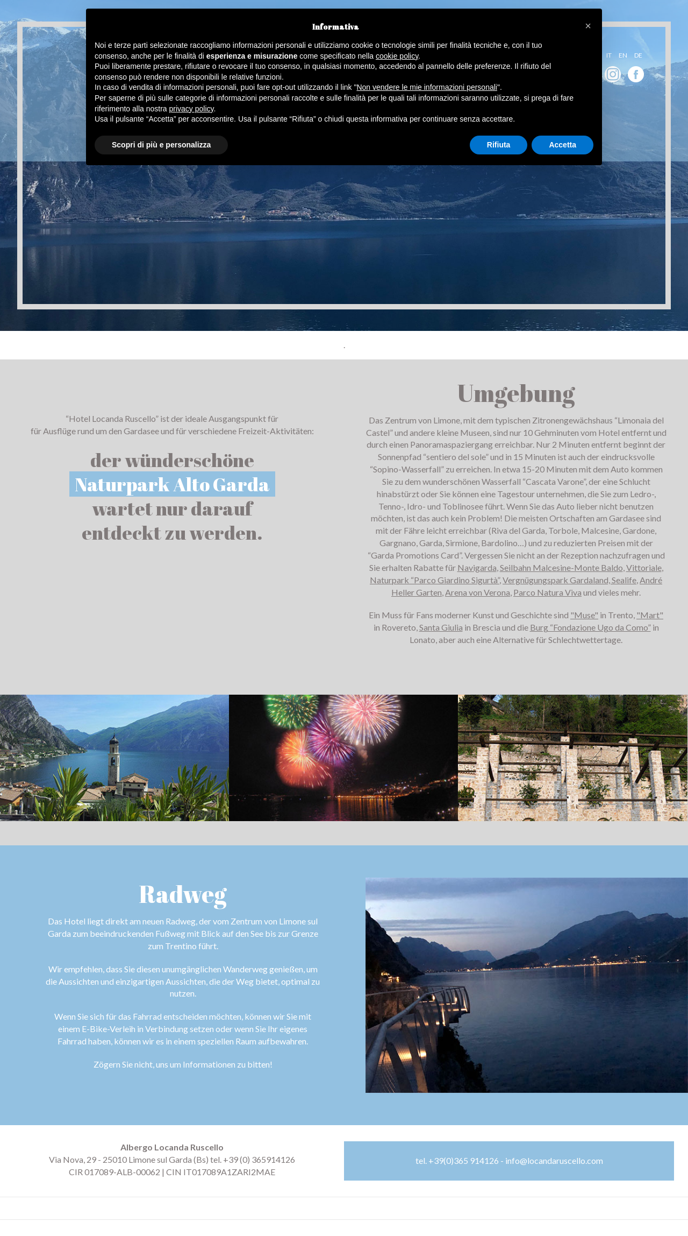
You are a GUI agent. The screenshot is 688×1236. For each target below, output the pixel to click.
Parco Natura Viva (547, 592)
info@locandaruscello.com (554, 1160)
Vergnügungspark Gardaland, (557, 580)
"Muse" (584, 615)
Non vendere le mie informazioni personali (426, 87)
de (638, 55)
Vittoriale (644, 567)
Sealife (624, 580)
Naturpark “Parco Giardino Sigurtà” (434, 580)
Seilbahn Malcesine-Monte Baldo (561, 567)
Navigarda (477, 567)
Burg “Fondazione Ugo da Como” (590, 627)
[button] (588, 25)
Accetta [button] (562, 144)
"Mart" (649, 615)
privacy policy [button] (191, 108)
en (623, 55)
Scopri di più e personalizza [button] (161, 144)
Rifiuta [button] (499, 144)
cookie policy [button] (397, 56)
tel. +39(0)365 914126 (457, 1160)
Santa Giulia (441, 627)
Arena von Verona (477, 592)
